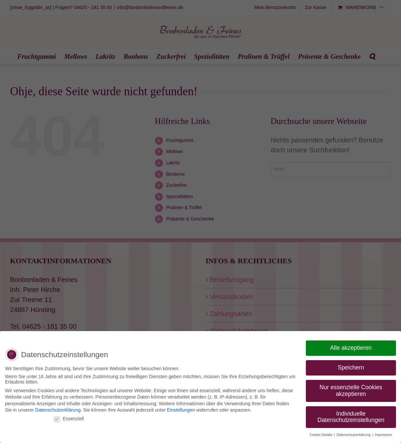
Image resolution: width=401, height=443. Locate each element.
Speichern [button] (351, 367)
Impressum (383, 435)
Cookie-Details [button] (321, 435)
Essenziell (68, 418)
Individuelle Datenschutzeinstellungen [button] (351, 417)
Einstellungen (181, 410)
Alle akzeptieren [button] (351, 347)
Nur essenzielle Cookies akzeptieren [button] (351, 390)
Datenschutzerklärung (57, 410)
